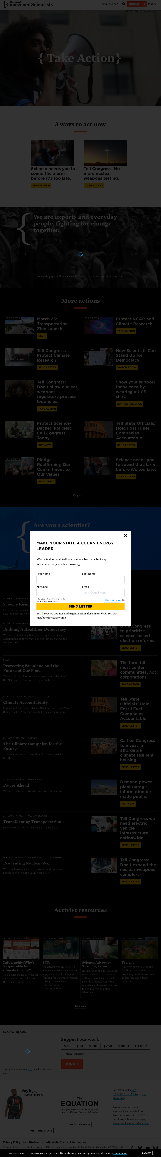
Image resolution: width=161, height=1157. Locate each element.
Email (103, 590)
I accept (146, 1153)
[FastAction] (112, 600)
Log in (38, 602)
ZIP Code (57, 590)
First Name (57, 577)
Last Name (103, 577)
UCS (103, 613)
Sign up (47, 602)
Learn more (120, 1153)
